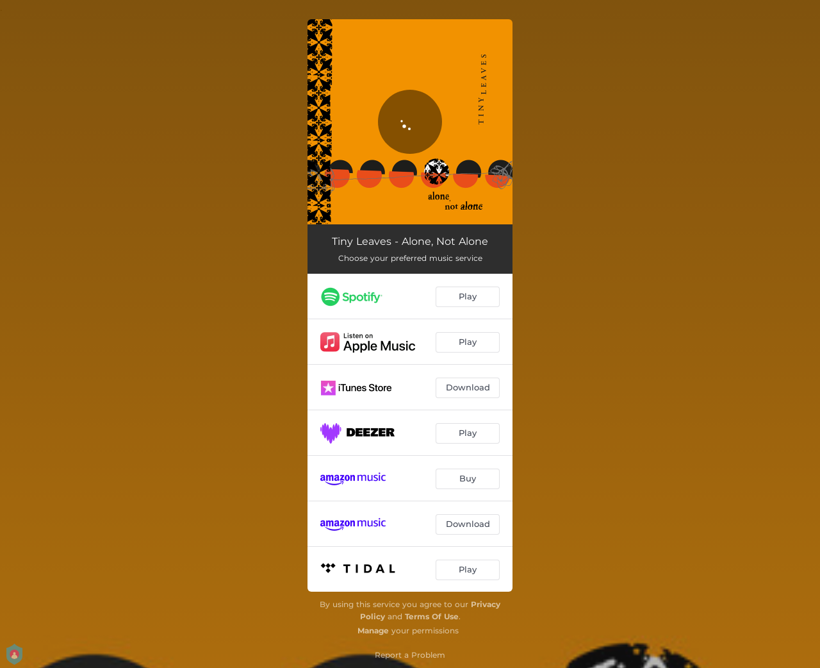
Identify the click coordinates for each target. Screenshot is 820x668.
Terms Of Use (432, 616)
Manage (373, 630)
